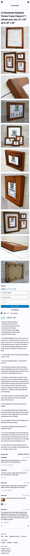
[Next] (28, 526)
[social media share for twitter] (5, 313)
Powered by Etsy (5, 553)
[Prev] (1, 526)
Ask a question (14, 313)
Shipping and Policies (14, 536)
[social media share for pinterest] (8, 313)
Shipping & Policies (11, 317)
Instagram (9, 542)
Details (3, 317)
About (6, 536)
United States (10, 289)
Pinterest (15, 542)
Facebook (3, 542)
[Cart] (28, 2)
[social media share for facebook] (2, 313)
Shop (2, 536)
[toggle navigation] (2, 2)
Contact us (24, 536)
